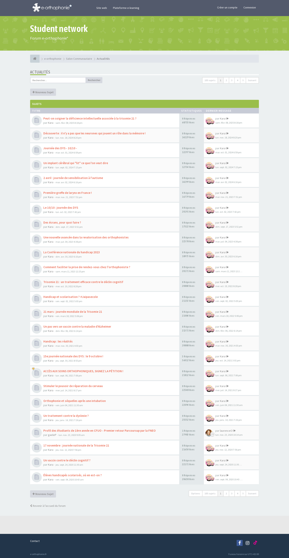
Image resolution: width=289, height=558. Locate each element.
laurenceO (226, 430)
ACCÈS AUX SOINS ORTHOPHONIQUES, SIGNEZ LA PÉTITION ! (83, 371)
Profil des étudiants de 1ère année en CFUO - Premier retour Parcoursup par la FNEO (99, 430)
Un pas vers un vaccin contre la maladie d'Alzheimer (77, 326)
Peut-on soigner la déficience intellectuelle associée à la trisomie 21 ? (89, 118)
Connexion (249, 7)
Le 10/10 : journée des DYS (60, 208)
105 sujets (210, 80)
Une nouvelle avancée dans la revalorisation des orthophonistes (86, 237)
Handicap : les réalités (58, 341)
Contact (35, 541)
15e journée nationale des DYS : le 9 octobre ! (73, 356)
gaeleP (52, 435)
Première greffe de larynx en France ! (67, 193)
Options (195, 493)
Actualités (40, 72)
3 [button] (231, 80)
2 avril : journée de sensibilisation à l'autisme (73, 178)
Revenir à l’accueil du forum (48, 506)
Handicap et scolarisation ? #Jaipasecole (70, 297)
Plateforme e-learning (126, 8)
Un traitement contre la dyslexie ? (66, 416)
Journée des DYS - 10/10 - (60, 148)
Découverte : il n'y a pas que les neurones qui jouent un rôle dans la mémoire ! (94, 133)
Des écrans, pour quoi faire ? (62, 222)
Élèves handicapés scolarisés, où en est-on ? (72, 475)
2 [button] (226, 80)
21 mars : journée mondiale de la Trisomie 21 (72, 312)
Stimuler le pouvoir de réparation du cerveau (73, 386)
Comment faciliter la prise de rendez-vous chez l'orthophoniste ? (86, 267)
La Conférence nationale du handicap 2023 (71, 252)
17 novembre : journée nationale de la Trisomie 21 (76, 445)
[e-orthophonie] (35, 59)
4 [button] (237, 80)
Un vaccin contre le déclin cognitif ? (67, 460)
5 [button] (243, 80)
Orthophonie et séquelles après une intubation (74, 401)
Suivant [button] (252, 80)
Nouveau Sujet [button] (43, 92)
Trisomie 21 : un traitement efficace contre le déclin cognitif (83, 282)
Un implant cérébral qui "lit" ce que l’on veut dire (75, 163)
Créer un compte (227, 7)
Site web (101, 8)
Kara (50, 123)
